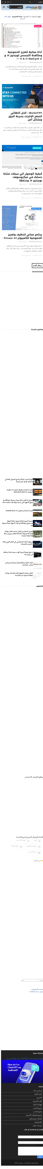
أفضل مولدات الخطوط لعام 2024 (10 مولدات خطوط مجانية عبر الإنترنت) (18, 577)
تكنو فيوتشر (37, 1125)
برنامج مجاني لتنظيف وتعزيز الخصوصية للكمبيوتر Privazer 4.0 (21, 240)
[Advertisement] (21, 300)
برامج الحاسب (36, 1115)
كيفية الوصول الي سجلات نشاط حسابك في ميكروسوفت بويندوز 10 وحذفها (21, 179)
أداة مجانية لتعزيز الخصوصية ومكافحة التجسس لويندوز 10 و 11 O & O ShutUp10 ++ (22, 56)
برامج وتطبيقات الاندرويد (33, 1118)
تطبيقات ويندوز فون (34, 1122)
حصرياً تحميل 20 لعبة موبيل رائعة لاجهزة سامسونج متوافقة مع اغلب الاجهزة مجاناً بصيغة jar (16, 526)
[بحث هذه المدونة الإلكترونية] (32, 983)
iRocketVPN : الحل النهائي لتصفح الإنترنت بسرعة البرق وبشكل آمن (24, 118)
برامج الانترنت (36, 88)
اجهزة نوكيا (16, 850)
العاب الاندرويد (36, 1104)
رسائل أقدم (36, 269)
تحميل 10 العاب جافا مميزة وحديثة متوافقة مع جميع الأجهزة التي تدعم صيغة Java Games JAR (16, 504)
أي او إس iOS (36, 1094)
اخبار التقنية (37, 1097)
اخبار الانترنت (34, 856)
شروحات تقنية (36, 1129)
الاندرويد (38, 1101)
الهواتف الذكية (36, 1108)
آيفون (36, 844)
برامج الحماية (37, 26)
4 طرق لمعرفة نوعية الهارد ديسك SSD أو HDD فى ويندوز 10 (17, 556)
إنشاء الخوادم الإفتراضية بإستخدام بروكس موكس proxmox (18, 567)
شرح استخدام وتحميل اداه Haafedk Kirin (18, 514)
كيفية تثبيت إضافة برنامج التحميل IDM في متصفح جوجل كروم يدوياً (18, 483)
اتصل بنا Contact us (35, 995)
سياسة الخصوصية (36, 992)
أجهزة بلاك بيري (22, 844)
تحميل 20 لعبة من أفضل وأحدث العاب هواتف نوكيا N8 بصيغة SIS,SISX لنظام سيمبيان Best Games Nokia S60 (17, 537)
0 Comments (36, 77)
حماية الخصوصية (36, 149)
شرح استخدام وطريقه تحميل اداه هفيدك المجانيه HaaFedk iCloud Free (19, 494)
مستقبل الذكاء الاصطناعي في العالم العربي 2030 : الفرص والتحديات (17, 546)
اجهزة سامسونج (33, 850)
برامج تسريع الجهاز (35, 211)
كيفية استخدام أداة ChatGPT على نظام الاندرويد (23, 1062)
